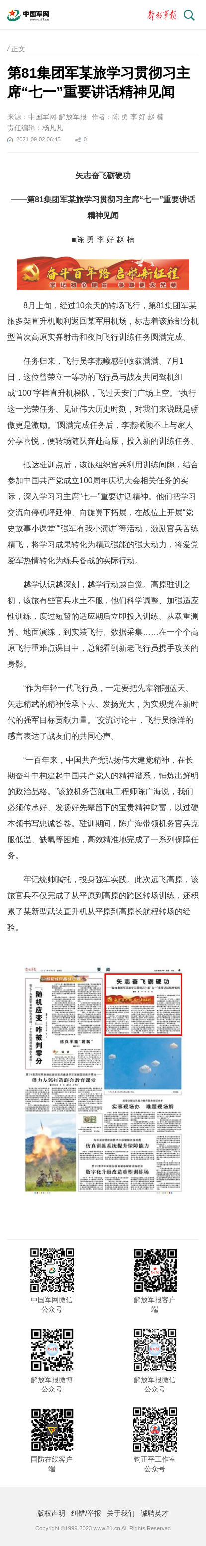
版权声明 (51, 1513)
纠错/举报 (86, 1513)
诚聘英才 (155, 1513)
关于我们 (121, 1513)
